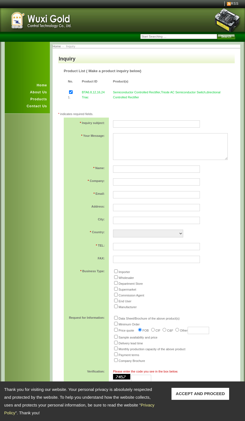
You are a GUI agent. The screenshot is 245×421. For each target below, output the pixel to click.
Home (42, 85)
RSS (235, 4)
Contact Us (37, 106)
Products (38, 99)
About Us (38, 92)
